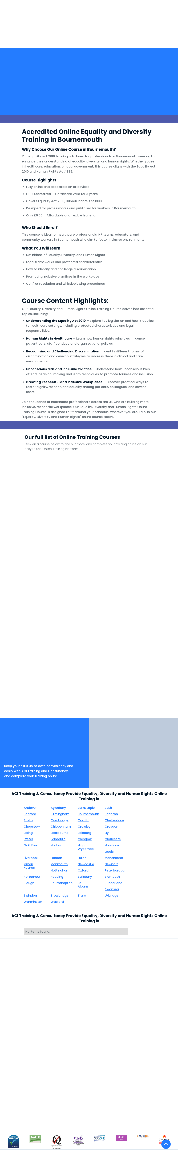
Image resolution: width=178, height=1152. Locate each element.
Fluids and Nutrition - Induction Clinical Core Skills (72, 537)
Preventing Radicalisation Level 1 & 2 (40, 635)
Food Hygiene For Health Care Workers (105, 537)
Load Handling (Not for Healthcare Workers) (138, 561)
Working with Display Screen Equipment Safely (40, 684)
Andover (30, 807)
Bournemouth (88, 814)
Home (48, 28)
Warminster (33, 902)
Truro (82, 895)
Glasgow (85, 839)
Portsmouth (33, 876)
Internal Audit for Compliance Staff (17, 1087)
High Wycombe (86, 847)
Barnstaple (86, 807)
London (56, 858)
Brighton (111, 814)
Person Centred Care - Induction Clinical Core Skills (138, 612)
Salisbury (85, 876)
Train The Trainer (17, 1023)
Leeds (109, 851)
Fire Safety (40, 532)
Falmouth (58, 839)
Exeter (28, 839)
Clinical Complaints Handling (53, 1062)
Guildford (31, 845)
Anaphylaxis (40, 462)
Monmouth (59, 864)
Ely (107, 833)
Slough (29, 883)
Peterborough (115, 870)
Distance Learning (17, 1017)
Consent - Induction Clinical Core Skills (105, 491)
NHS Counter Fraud (40, 606)
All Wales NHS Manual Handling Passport (20, 1042)
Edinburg (84, 833)
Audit (43, 1040)
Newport (111, 864)
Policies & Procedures (54, 1017)
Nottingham (60, 870)
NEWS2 (105, 578)
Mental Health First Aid (18, 1076)
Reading (57, 876)
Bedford (30, 814)
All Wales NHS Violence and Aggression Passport (19, 1054)
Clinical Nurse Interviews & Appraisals (48, 1050)
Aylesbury (58, 807)
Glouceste (113, 839)
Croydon (111, 826)
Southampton (61, 883)
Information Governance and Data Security (105, 561)
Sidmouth (112, 876)
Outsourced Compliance (47, 1083)
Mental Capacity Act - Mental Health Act (40, 584)
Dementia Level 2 (137, 485)
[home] (21, 30)
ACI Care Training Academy (17, 1097)
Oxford (83, 870)
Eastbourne (59, 833)
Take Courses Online (19, 1004)
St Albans (83, 884)
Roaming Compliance (54, 1011)
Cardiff (83, 820)
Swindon (30, 895)
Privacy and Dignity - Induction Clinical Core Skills (73, 635)
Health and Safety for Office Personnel (138, 537)
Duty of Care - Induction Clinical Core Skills (73, 514)
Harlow (56, 845)
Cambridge (59, 820)
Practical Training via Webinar (19, 1066)
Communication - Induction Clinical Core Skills (138, 467)
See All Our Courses (138, 678)
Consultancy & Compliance (49, 1073)
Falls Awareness (138, 508)
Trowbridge (59, 895)
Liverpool (31, 858)
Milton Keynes (29, 865)
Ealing (28, 833)
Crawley (84, 826)
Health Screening (51, 1004)
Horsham (112, 845)
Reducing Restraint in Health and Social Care (105, 635)
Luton (82, 858)
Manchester (114, 858)
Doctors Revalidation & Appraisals (54, 1025)
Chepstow (32, 826)
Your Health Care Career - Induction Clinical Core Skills (105, 684)
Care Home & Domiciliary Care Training (16, 1109)
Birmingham (60, 814)
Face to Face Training (20, 1011)
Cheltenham (114, 820)
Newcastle (86, 864)
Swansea (112, 889)
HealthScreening (85, 30)
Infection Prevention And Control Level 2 (72, 561)
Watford (57, 902)
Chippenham (61, 826)
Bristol (28, 820)
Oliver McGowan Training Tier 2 (16, 1032)
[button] (65, 28)
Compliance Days (51, 1034)
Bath (108, 807)
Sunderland (113, 883)
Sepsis (105, 657)
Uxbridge (111, 895)
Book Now (15, 755)
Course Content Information (16, 1121)
